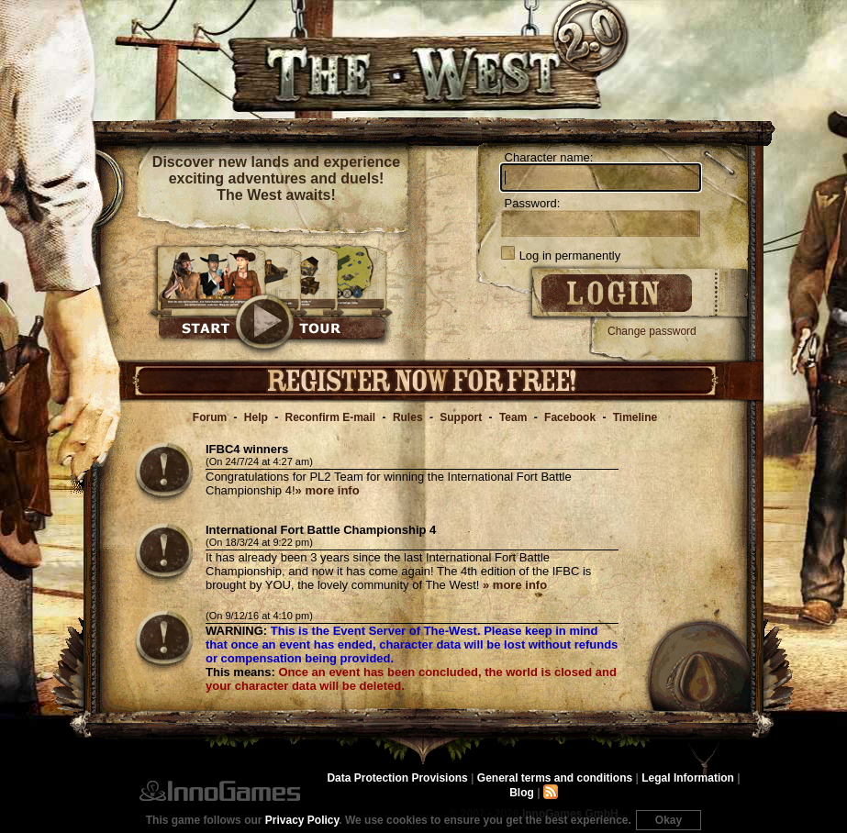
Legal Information (687, 778)
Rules (408, 417)
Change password (652, 331)
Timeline (635, 417)
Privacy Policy (302, 820)
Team (513, 417)
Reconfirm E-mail (330, 417)
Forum (210, 417)
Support (461, 417)
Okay (668, 820)
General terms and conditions (554, 778)
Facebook (570, 417)
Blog (521, 792)
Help (256, 417)
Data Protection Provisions (397, 778)
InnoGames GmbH (219, 791)
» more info (327, 490)
